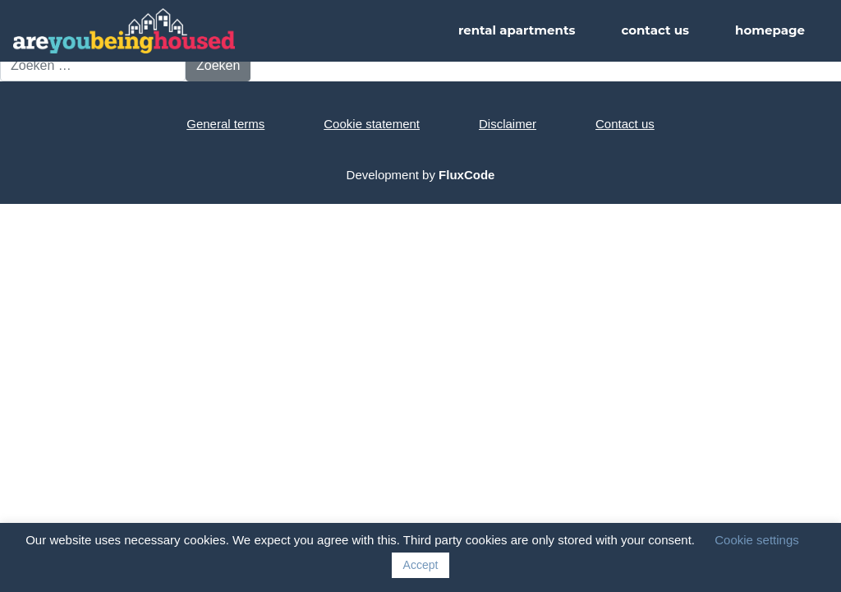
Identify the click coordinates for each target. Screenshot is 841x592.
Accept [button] (421, 564)
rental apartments (517, 30)
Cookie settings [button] (757, 540)
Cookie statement (372, 124)
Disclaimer (507, 124)
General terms (225, 124)
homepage (770, 30)
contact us (655, 30)
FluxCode (466, 175)
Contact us (625, 124)
